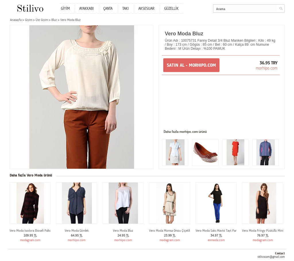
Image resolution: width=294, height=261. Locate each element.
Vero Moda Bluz (123, 231)
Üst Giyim (42, 20)
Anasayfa (16, 20)
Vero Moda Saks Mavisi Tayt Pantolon (220, 231)
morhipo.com (266, 68)
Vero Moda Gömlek (77, 231)
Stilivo (30, 8)
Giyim (28, 20)
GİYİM (65, 8)
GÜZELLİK (171, 8)
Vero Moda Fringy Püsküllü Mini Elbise (266, 231)
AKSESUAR (146, 8)
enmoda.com (216, 240)
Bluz (54, 20)
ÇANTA (108, 8)
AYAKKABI (86, 8)
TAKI (125, 8)
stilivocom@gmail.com (271, 257)
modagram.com (30, 240)
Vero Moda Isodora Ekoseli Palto (30, 231)
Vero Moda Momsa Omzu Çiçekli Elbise (173, 231)
